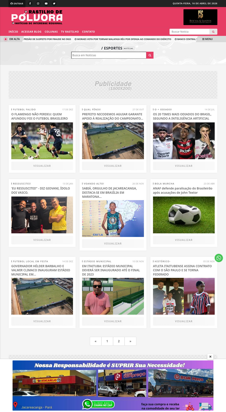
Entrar (17, 3)
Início (13, 31)
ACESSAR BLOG (31, 31)
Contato (88, 31)
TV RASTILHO (70, 31)
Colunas (51, 31)
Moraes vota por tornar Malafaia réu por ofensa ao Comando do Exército (126, 39)
